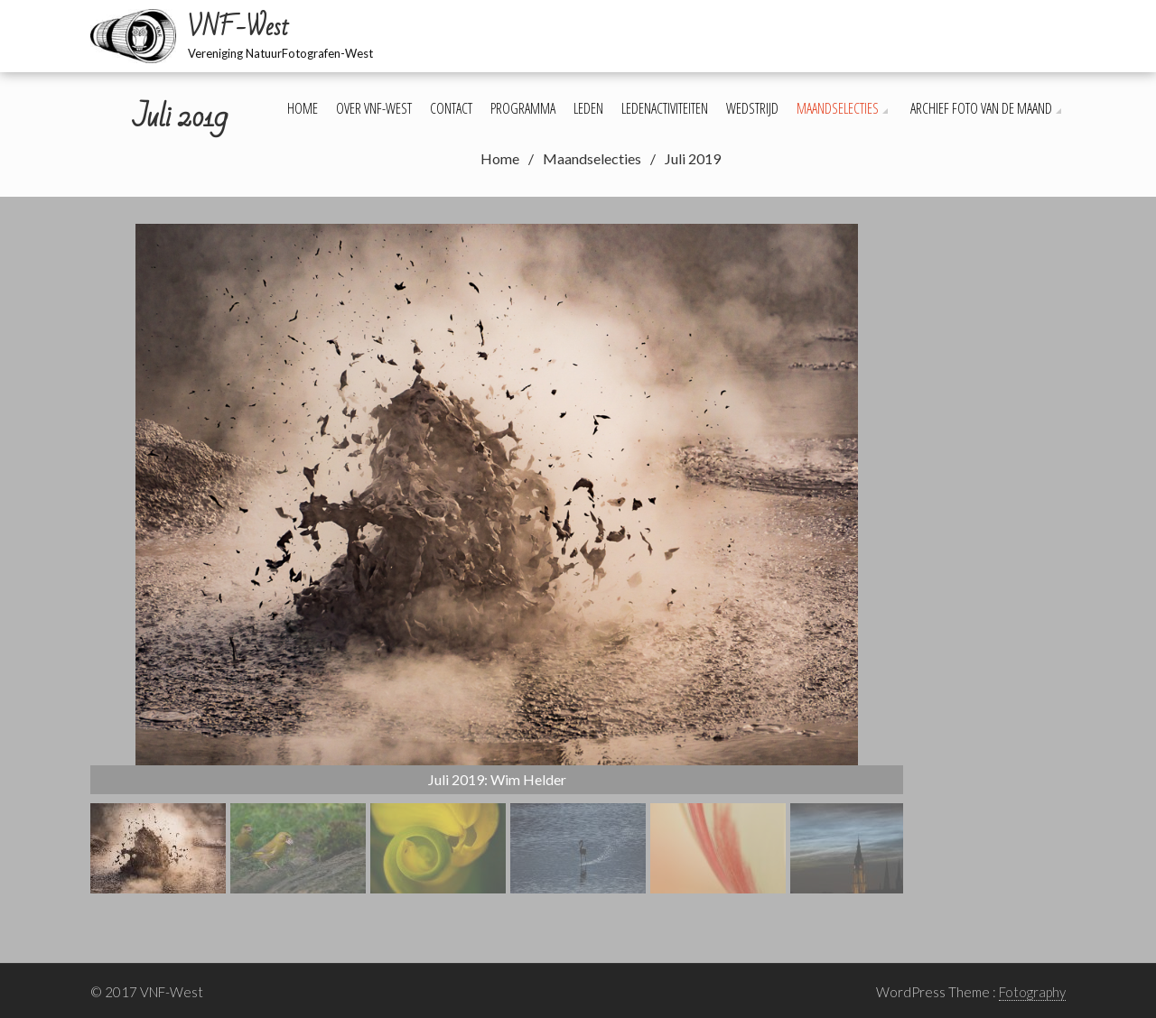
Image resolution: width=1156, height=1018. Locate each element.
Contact (451, 108)
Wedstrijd (752, 108)
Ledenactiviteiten (664, 108)
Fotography (1032, 992)
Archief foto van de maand (981, 108)
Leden (588, 108)
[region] (496, 558)
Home (302, 108)
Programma (522, 108)
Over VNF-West (374, 108)
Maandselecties (838, 108)
